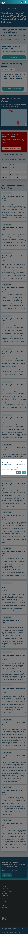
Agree (24, 472)
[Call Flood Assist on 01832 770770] (22, 2)
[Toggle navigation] (25, 2)
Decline (18, 472)
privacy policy (10, 467)
